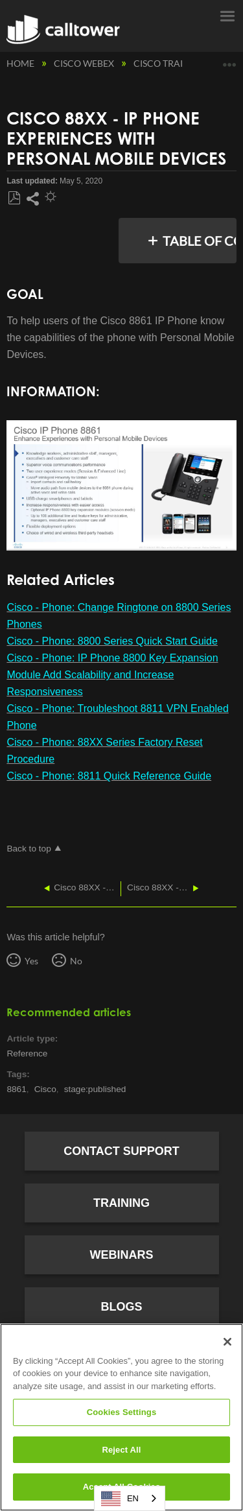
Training (121, 1202)
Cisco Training (170, 63)
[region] (121, 1417)
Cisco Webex (85, 63)
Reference (26, 1053)
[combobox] (129, 1498)
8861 (16, 1089)
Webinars (122, 1254)
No (76, 960)
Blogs (121, 1306)
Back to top (28, 848)
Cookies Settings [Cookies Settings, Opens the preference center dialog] (122, 1412)
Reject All (121, 1450)
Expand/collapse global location (229, 60)
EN (120, 1498)
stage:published (95, 1089)
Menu (227, 15)
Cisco (45, 1089)
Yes (31, 960)
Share (32, 199)
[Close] (227, 1341)
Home (21, 63)
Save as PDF (14, 198)
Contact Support (121, 1151)
